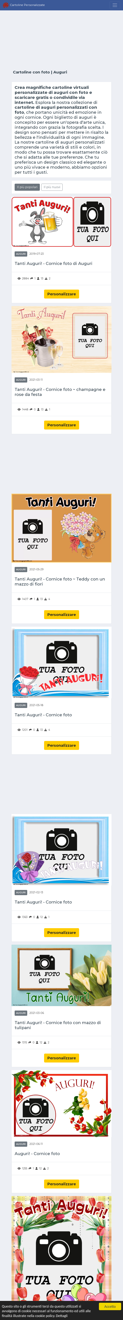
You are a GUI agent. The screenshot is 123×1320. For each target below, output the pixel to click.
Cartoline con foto (31, 72)
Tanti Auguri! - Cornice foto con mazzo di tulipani (58, 1025)
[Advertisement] (61, 40)
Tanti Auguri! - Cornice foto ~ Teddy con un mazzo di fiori (60, 582)
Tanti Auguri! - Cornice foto (43, 714)
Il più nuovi (52, 187)
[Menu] (115, 5)
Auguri (21, 253)
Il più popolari (27, 187)
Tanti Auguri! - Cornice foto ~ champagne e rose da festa (60, 392)
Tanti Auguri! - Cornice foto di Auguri (53, 263)
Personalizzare (61, 294)
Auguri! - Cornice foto (37, 1153)
